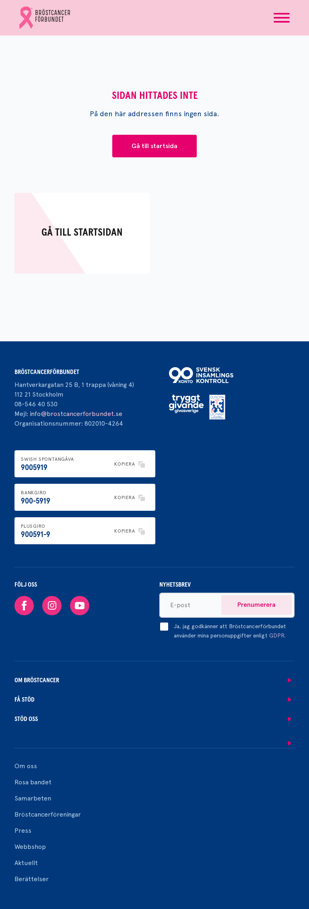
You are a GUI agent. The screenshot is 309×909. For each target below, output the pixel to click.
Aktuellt (26, 863)
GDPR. (277, 635)
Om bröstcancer (36, 680)
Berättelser (31, 879)
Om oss (25, 766)
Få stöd (24, 699)
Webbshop (30, 846)
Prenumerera (256, 604)
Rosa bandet (33, 782)
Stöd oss (26, 719)
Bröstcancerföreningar (47, 814)
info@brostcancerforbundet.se (76, 414)
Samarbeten (32, 798)
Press (22, 830)
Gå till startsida (154, 146)
